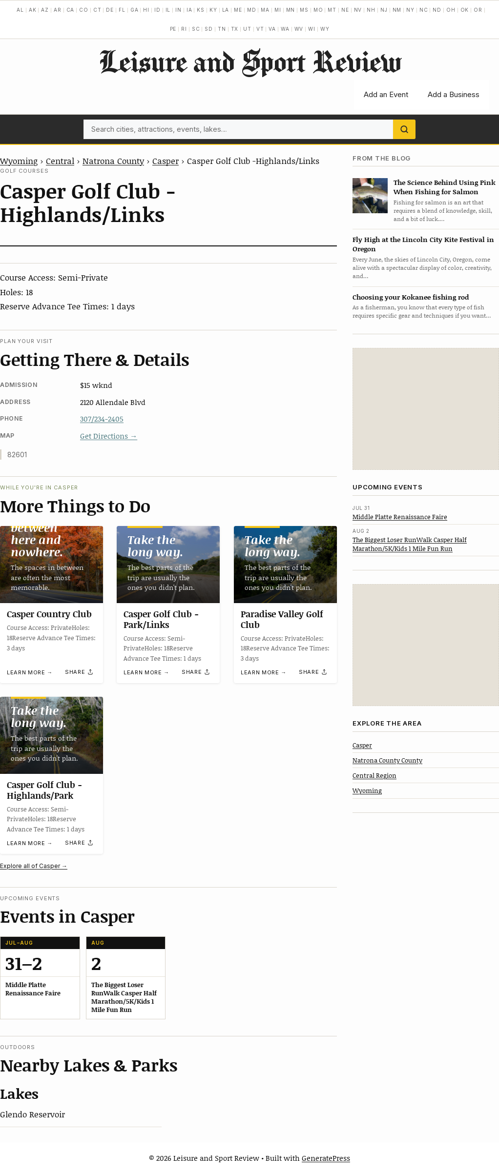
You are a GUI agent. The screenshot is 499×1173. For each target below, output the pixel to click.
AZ (45, 10)
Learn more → (30, 671)
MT (332, 10)
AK (33, 10)
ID (157, 10)
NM (397, 10)
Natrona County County (387, 760)
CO (83, 10)
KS (201, 10)
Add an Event (386, 94)
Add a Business (453, 94)
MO (318, 10)
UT (247, 29)
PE (173, 29)
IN (178, 10)
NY (410, 10)
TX (235, 29)
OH (451, 10)
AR (58, 10)
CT (97, 10)
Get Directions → (108, 435)
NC (423, 10)
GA (134, 10)
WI (311, 29)
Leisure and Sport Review (250, 61)
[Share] (79, 671)
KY (213, 10)
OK (464, 10)
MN (290, 10)
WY (325, 29)
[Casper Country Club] (51, 564)
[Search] (404, 129)
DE (110, 10)
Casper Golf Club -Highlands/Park (44, 790)
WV (299, 29)
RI (184, 29)
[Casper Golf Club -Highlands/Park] (51, 735)
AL (20, 10)
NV (358, 10)
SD (209, 29)
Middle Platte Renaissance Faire (400, 516)
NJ (384, 10)
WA (285, 29)
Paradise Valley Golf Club (282, 619)
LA (225, 10)
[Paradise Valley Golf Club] (285, 564)
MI (277, 10)
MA (265, 10)
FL (122, 10)
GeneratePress (326, 1158)
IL (168, 10)
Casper (165, 160)
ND (437, 10)
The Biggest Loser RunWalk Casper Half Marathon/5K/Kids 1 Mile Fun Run (410, 544)
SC (196, 29)
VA (272, 29)
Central (60, 160)
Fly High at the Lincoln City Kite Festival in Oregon (423, 244)
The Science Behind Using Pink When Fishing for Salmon (445, 187)
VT (260, 29)
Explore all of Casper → (33, 866)
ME (238, 10)
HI (146, 10)
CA (70, 10)
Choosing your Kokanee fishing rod (411, 297)
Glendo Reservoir (32, 1114)
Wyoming (19, 160)
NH (371, 10)
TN (222, 29)
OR (478, 10)
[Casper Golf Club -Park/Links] (168, 564)
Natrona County (113, 160)
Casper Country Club (49, 613)
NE (345, 10)
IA (189, 10)
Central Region (374, 775)
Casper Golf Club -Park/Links (161, 619)
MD (251, 10)
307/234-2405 (102, 418)
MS (304, 10)
